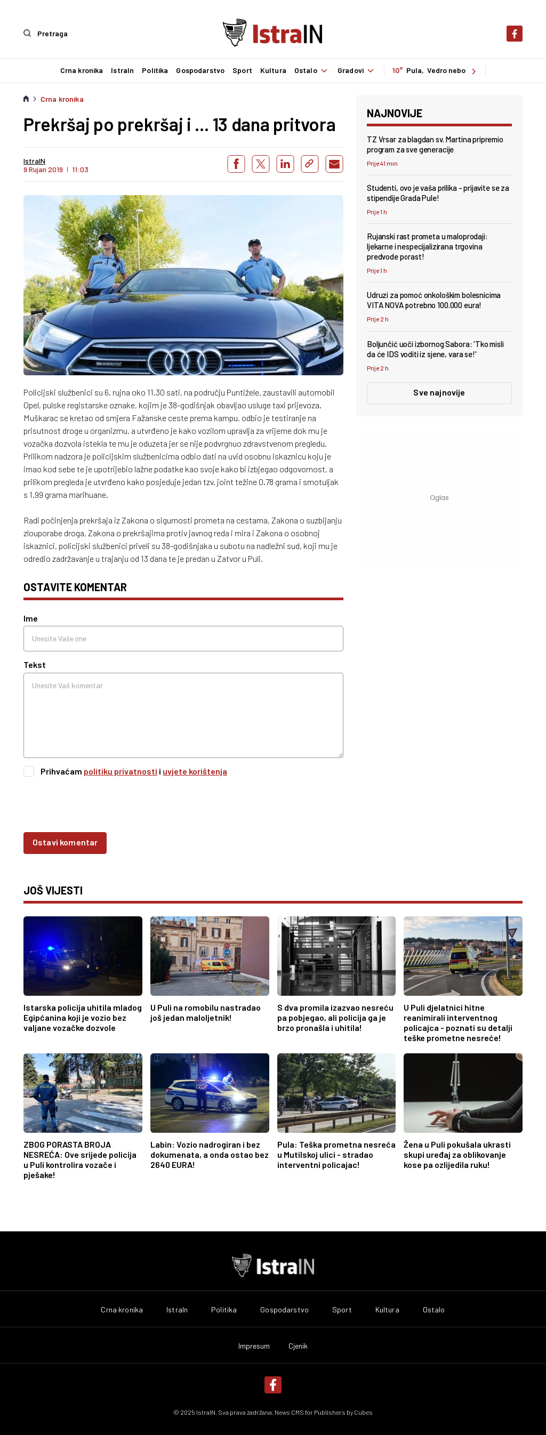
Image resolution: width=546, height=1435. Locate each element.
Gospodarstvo (200, 70)
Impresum (254, 1346)
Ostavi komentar (65, 841)
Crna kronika (81, 70)
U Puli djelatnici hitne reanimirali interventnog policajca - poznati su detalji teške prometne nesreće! (458, 1022)
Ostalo (312, 70)
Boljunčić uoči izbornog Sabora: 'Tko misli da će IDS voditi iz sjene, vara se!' (435, 348)
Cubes (363, 1412)
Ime (30, 618)
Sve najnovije (439, 391)
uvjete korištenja (195, 770)
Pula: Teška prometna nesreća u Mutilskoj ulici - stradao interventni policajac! (336, 1154)
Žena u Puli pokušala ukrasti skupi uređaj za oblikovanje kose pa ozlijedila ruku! (457, 1154)
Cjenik (298, 1346)
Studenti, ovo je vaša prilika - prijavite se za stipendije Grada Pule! (438, 192)
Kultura (273, 70)
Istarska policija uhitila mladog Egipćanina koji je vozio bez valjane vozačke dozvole (82, 1017)
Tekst (34, 664)
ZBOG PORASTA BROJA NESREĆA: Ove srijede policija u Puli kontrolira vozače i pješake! (79, 1159)
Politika (155, 70)
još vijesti (53, 890)
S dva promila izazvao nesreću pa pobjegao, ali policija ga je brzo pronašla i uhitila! (335, 1017)
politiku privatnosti (120, 770)
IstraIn (122, 70)
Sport (242, 70)
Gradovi (357, 70)
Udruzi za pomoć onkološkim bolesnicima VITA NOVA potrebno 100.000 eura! (434, 300)
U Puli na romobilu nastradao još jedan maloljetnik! (205, 1012)
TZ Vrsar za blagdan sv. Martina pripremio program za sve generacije (435, 144)
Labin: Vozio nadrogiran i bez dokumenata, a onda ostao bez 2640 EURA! (209, 1154)
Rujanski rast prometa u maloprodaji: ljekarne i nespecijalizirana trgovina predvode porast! (427, 246)
